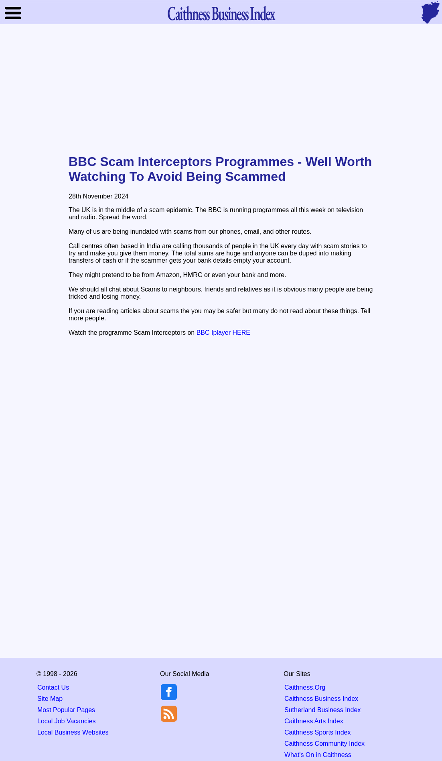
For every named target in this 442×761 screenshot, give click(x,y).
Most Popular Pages (66, 709)
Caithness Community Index (324, 743)
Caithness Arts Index (313, 721)
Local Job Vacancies (66, 721)
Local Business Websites (73, 732)
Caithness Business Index (321, 698)
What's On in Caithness (317, 754)
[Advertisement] (221, 90)
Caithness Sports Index (317, 732)
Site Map (50, 698)
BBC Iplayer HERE (223, 332)
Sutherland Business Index (322, 709)
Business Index (221, 13)
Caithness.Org (304, 687)
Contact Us (53, 687)
